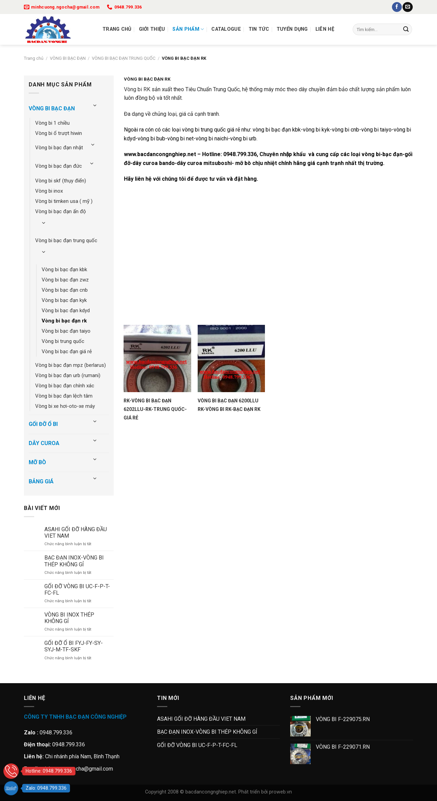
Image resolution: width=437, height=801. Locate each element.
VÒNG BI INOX (49, 191)
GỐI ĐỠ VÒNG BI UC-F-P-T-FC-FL (77, 589)
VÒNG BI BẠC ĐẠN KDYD (66, 310)
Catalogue (226, 29)
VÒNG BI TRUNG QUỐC (63, 341)
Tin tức (259, 29)
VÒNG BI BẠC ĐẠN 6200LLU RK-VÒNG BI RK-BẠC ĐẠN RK (229, 405)
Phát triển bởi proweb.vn (265, 792)
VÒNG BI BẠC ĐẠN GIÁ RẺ (67, 351)
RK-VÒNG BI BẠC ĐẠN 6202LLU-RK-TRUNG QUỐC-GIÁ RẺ (155, 409)
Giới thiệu (152, 29)
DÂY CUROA (44, 443)
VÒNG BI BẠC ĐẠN (68, 58)
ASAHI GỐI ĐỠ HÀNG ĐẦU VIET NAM (75, 532)
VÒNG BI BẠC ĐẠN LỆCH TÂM (64, 396)
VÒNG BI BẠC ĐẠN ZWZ (65, 280)
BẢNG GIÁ (41, 481)
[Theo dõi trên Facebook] (397, 7)
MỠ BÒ (37, 462)
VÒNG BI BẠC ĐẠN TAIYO (66, 331)
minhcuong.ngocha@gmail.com (76, 768)
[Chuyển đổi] (94, 105)
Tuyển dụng (292, 29)
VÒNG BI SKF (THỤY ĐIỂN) (60, 181)
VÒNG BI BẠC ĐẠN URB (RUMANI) (67, 375)
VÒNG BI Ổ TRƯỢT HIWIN (58, 133)
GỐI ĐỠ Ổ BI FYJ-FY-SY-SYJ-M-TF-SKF (73, 646)
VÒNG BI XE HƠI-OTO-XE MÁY (65, 406)
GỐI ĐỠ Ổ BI (43, 424)
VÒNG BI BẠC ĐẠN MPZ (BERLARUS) (70, 365)
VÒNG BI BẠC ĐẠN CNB (65, 290)
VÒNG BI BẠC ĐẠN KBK (64, 269)
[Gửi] (406, 29)
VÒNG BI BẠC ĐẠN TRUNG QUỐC (123, 58)
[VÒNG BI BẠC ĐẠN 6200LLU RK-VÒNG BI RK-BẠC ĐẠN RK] (231, 358)
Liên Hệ (324, 29)
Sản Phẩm (188, 29)
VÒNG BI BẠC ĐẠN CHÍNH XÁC (64, 386)
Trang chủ (116, 29)
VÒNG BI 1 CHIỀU (52, 123)
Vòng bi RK (137, 89)
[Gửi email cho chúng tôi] (407, 7)
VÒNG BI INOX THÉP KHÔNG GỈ (69, 617)
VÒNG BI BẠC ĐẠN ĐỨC (58, 166)
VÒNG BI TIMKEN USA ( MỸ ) (64, 201)
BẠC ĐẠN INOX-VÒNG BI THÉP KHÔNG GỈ (74, 560)
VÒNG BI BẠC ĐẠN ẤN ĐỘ (60, 211)
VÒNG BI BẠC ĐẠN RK (64, 321)
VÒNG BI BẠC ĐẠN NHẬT (59, 147)
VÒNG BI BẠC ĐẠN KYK (64, 300)
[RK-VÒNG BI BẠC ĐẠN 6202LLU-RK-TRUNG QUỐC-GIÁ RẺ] (157, 358)
